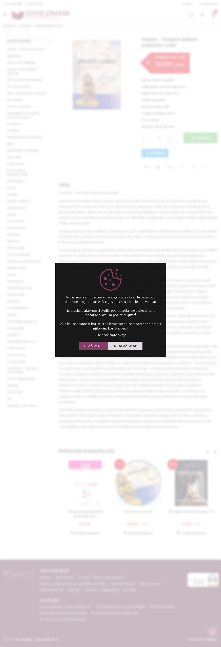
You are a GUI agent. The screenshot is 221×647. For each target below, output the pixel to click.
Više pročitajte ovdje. (110, 335)
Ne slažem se (125, 346)
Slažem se (93, 346)
